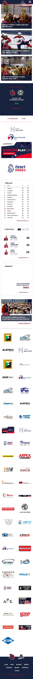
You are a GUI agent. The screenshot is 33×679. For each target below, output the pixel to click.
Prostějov (10, 190)
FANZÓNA (25, 667)
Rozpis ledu (14, 118)
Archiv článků (24, 323)
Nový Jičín (10, 208)
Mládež (18, 664)
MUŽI (11, 664)
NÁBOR (26, 664)
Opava (9, 211)
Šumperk (9, 197)
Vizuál (17, 671)
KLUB (6, 664)
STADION (9, 667)
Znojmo (9, 193)
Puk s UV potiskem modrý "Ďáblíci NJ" (22, 284)
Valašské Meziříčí (12, 195)
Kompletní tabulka (22, 220)
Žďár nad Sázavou (12, 215)
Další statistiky (23, 257)
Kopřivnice (10, 202)
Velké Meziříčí (11, 213)
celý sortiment (23, 292)
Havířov (9, 188)
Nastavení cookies (16, 676)
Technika (9, 217)
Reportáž (15, 108)
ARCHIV (16, 667)
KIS (24, 118)
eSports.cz (23, 674)
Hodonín (9, 204)
